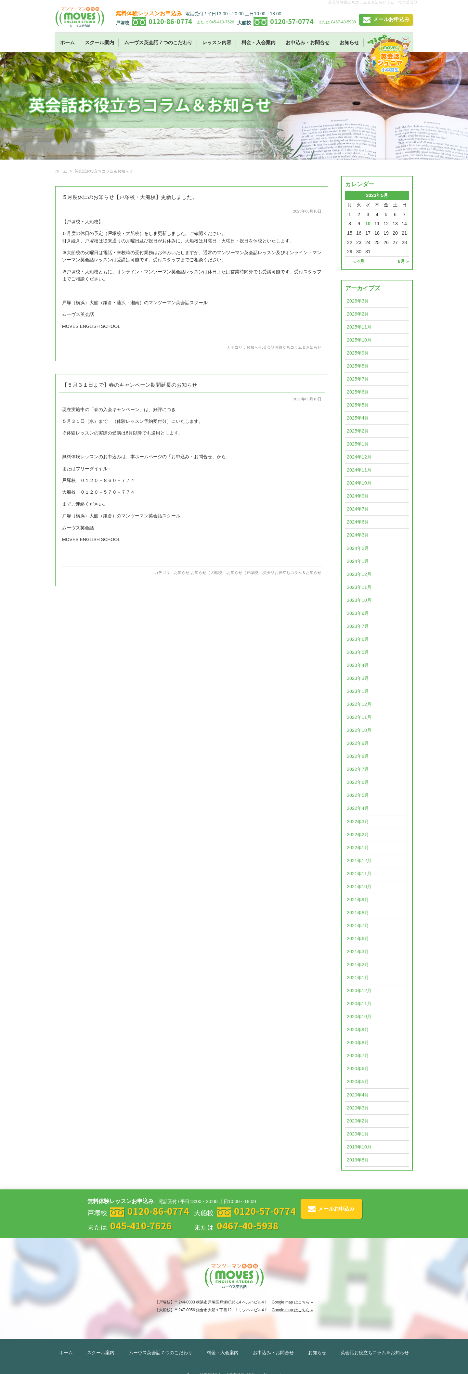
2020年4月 (358, 1094)
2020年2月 (358, 1120)
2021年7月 (358, 925)
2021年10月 (359, 886)
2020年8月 (358, 1042)
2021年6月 (358, 938)
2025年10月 (359, 340)
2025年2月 (358, 431)
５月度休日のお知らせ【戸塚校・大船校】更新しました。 (129, 197)
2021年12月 (359, 860)
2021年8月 (358, 912)
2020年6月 (358, 1068)
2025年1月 (358, 444)
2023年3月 (358, 678)
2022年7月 (358, 769)
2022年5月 (358, 795)
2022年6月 (358, 782)
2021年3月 (358, 951)
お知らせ (349, 42)
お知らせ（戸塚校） (244, 573)
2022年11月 (359, 717)
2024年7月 (358, 509)
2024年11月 (359, 470)
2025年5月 (358, 405)
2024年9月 (358, 496)
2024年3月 (358, 535)
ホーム (67, 42)
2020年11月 (359, 1003)
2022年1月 (358, 847)
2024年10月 (359, 483)
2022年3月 (358, 821)
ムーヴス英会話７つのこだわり (158, 42)
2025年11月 (359, 327)
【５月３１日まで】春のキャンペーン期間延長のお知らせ (129, 385)
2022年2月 (358, 834)
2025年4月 (358, 418)
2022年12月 (359, 704)
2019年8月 (358, 1159)
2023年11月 (359, 587)
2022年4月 (358, 808)
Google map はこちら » (292, 1302)
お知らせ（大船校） (208, 573)
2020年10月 (359, 1016)
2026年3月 (358, 301)
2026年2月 (358, 314)
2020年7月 (358, 1055)
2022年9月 (358, 743)
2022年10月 (359, 730)
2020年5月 (358, 1081)
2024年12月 (359, 457)
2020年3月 (358, 1107)
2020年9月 (358, 1029)
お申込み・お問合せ (308, 42)
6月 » (403, 261)
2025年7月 (358, 379)
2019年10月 (359, 1146)
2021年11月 (359, 873)
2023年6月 (358, 639)
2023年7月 (358, 626)
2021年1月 (358, 977)
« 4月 (358, 261)
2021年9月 (358, 899)
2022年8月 (358, 756)
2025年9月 (358, 353)
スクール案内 (99, 42)
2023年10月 (359, 600)
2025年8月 (358, 366)
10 (367, 223)
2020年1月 (358, 1133)
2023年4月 (358, 665)
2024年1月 (358, 561)
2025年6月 (358, 392)
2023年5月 (358, 652)
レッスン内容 (216, 42)
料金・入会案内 (258, 42)
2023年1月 (358, 691)
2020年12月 (359, 990)
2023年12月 (359, 574)
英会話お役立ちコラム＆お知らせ (292, 347)
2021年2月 (358, 964)
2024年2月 (358, 548)
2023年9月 (358, 613)
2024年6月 (358, 522)
